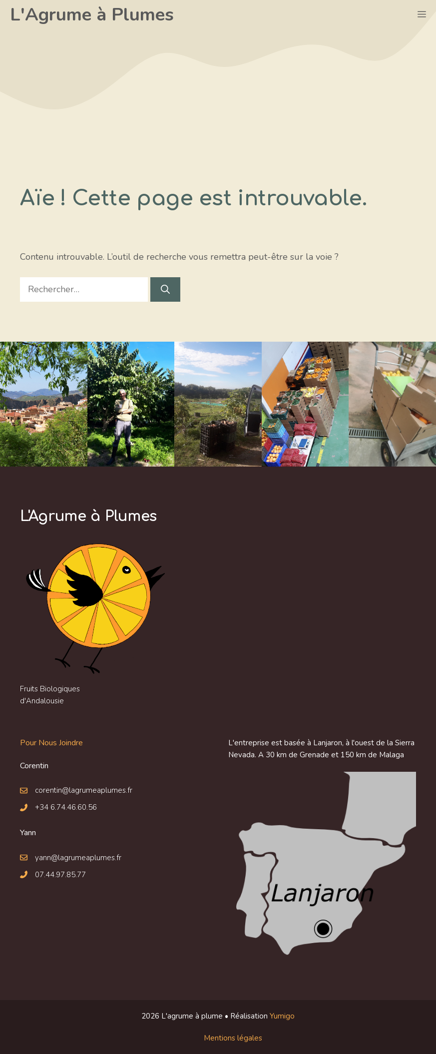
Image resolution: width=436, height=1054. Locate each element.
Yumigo (282, 1016)
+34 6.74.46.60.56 (66, 807)
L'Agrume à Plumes (92, 14)
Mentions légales (233, 1038)
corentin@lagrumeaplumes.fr (83, 790)
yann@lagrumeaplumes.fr (78, 858)
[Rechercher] (165, 289)
